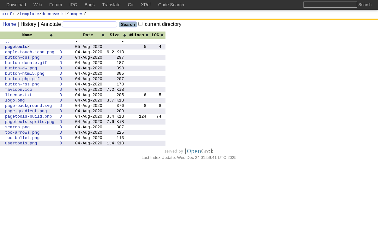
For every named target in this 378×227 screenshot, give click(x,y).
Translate (111, 4)
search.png (17, 144)
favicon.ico (18, 99)
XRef (146, 4)
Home (9, 25)
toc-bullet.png (22, 156)
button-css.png (22, 62)
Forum (55, 4)
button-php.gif (22, 87)
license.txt (18, 106)
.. (7, 43)
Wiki (37, 4)
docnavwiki (54, 14)
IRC (73, 4)
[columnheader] (30, 36)
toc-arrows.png (22, 150)
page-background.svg (28, 118)
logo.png (15, 112)
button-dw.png (21, 74)
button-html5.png (25, 81)
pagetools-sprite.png (29, 137)
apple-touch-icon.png (29, 55)
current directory (159, 25)
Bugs (90, 4)
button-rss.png (22, 93)
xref (7, 14)
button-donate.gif (26, 68)
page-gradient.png (26, 125)
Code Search (171, 4)
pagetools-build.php (28, 131)
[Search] (89, 25)
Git (131, 4)
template (29, 14)
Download (16, 4)
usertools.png (21, 163)
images (76, 14)
